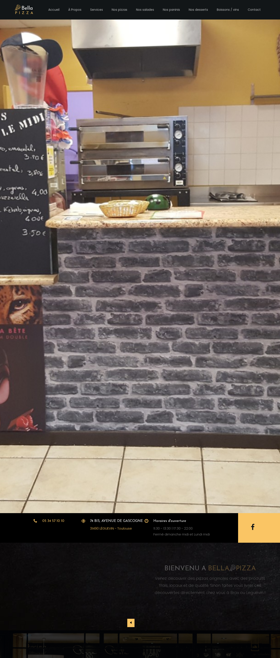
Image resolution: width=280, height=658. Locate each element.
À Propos (74, 9)
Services (96, 9)
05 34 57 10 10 (53, 521)
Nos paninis (171, 9)
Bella (25, 10)
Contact (254, 9)
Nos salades (145, 9)
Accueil (53, 9)
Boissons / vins (228, 9)
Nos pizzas (119, 9)
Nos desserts (198, 9)
